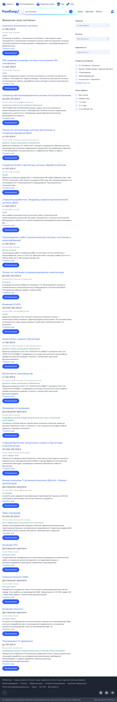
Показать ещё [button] (8, 48)
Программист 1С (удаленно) (17, 641)
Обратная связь (36, 683)
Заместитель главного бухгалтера (21, 339)
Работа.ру (111, 700)
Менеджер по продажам (15, 408)
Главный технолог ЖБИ (15, 577)
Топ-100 (42, 687)
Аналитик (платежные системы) (20, 25)
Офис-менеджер (11, 513)
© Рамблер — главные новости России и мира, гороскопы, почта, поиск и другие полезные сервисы (43, 680)
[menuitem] (7, 4)
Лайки (34, 687)
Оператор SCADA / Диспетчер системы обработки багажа (34, 165)
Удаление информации (77, 683)
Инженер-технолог (12, 609)
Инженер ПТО (10, 545)
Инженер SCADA (11, 304)
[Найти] (70, 11)
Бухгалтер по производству (17, 373)
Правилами (76, 700)
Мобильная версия (10, 683)
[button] (37, 43)
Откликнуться (11, 53)
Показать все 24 (82, 83)
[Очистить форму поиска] (66, 11)
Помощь (23, 683)
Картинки (89, 11)
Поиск (80, 11)
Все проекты (53, 687)
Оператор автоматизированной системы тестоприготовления (36, 95)
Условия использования (55, 683)
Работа (99, 11)
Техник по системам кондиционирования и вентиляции (33, 272)
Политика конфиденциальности (15, 687)
